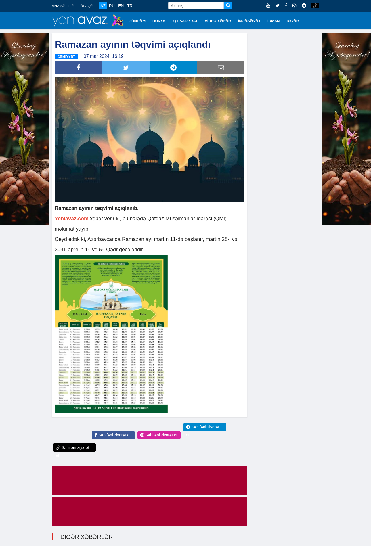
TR (130, 5)
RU (112, 5)
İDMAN (273, 21)
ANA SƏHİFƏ (63, 6)
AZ (103, 5)
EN (121, 5)
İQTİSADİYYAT (185, 21)
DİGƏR (293, 21)
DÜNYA (158, 21)
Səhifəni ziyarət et (113, 435)
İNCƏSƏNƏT (249, 21)
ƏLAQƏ (86, 6)
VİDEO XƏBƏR (218, 21)
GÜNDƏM (137, 21)
